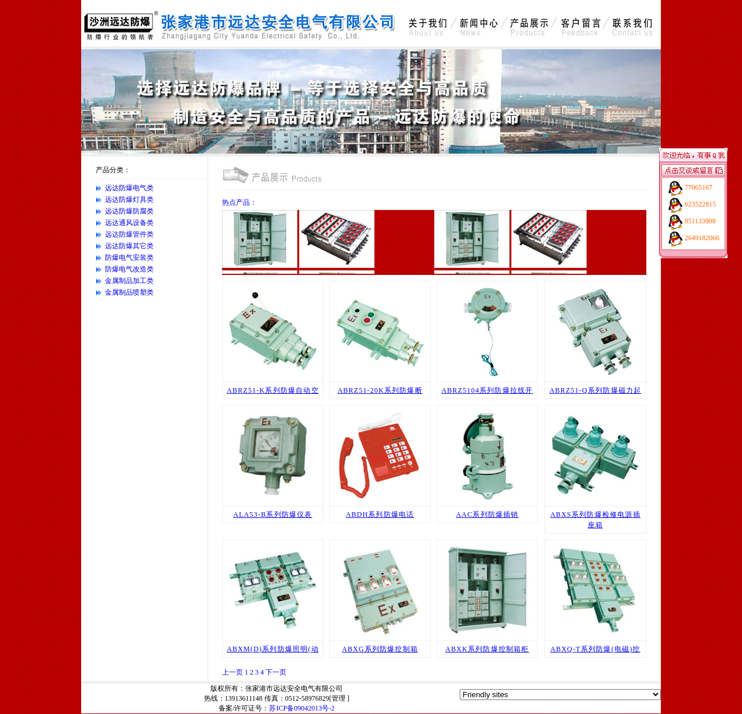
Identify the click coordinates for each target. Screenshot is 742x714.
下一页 (275, 672)
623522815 (700, 204)
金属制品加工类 (129, 281)
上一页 (232, 672)
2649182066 (702, 238)
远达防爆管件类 (129, 234)
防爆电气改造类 (129, 269)
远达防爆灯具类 (129, 199)
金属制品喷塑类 (129, 292)
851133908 (700, 221)
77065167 (698, 187)
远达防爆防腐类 (129, 211)
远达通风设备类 (129, 223)
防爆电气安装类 (129, 257)
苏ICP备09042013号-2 (301, 708)
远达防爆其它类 (129, 246)
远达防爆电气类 (129, 188)
